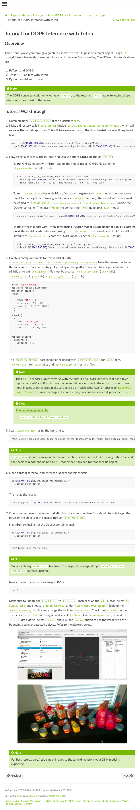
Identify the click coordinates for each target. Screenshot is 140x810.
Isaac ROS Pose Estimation (65, 15)
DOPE (125, 53)
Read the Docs (57, 796)
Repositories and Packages (28, 15)
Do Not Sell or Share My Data (59, 801)
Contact (28, 804)
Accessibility (101, 801)
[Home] (6, 15)
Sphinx (18, 796)
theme (33, 796)
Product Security (13, 804)
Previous (14, 775)
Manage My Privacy (31, 801)
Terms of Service (84, 801)
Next (128, 775)
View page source (124, 19)
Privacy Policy (12, 801)
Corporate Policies (119, 801)
